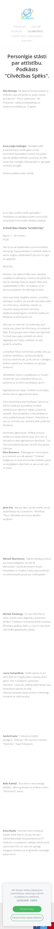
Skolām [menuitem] (36, 26)
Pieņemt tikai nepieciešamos (27, 917)
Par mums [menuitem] (20, 26)
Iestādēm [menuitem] (16, 31)
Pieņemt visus (27, 909)
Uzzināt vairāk (23, 900)
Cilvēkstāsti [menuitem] (35, 31)
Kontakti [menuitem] (27, 40)
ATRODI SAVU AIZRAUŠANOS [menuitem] (27, 36)
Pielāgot (33, 900)
